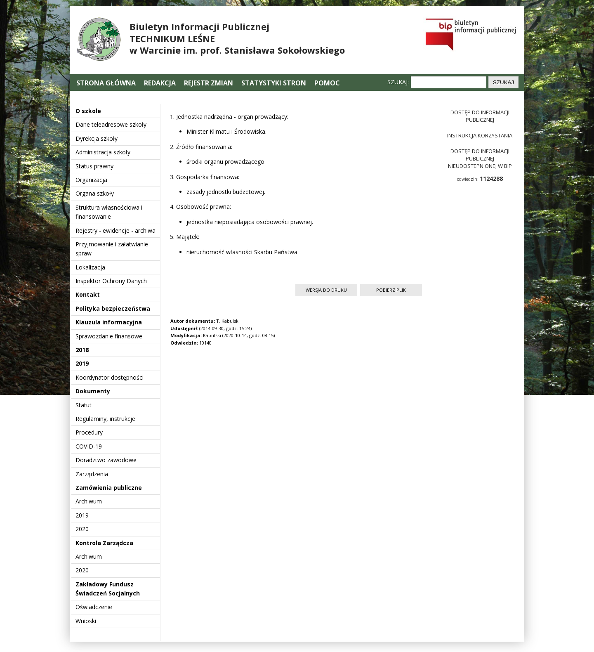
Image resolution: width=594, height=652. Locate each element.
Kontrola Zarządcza (104, 543)
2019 (82, 363)
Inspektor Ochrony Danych (111, 281)
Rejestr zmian (208, 82)
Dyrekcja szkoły (96, 138)
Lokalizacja (90, 267)
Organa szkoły (94, 193)
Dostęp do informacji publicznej (479, 116)
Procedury (89, 432)
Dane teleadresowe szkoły (110, 124)
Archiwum (88, 501)
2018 (82, 350)
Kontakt (87, 294)
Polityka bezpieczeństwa (112, 308)
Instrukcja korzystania (479, 135)
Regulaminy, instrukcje (105, 419)
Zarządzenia (91, 474)
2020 (82, 529)
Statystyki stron (273, 82)
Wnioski (85, 621)
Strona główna (106, 82)
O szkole (88, 111)
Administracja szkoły (102, 152)
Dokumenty (92, 391)
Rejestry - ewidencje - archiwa (115, 230)
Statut (83, 405)
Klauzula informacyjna (108, 322)
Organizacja (91, 180)
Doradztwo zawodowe (106, 460)
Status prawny (94, 166)
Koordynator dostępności (109, 377)
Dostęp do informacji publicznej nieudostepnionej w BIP (480, 158)
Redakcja (160, 82)
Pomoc (327, 82)
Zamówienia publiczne (108, 487)
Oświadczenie (93, 607)
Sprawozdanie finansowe (108, 336)
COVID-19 (88, 446)
